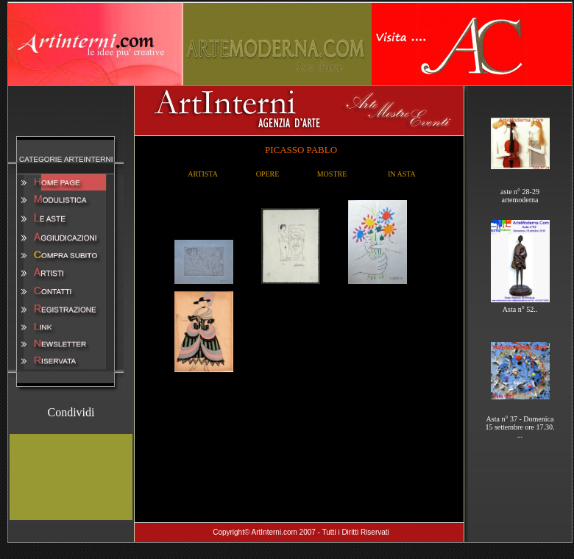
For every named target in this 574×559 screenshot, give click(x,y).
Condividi (70, 412)
